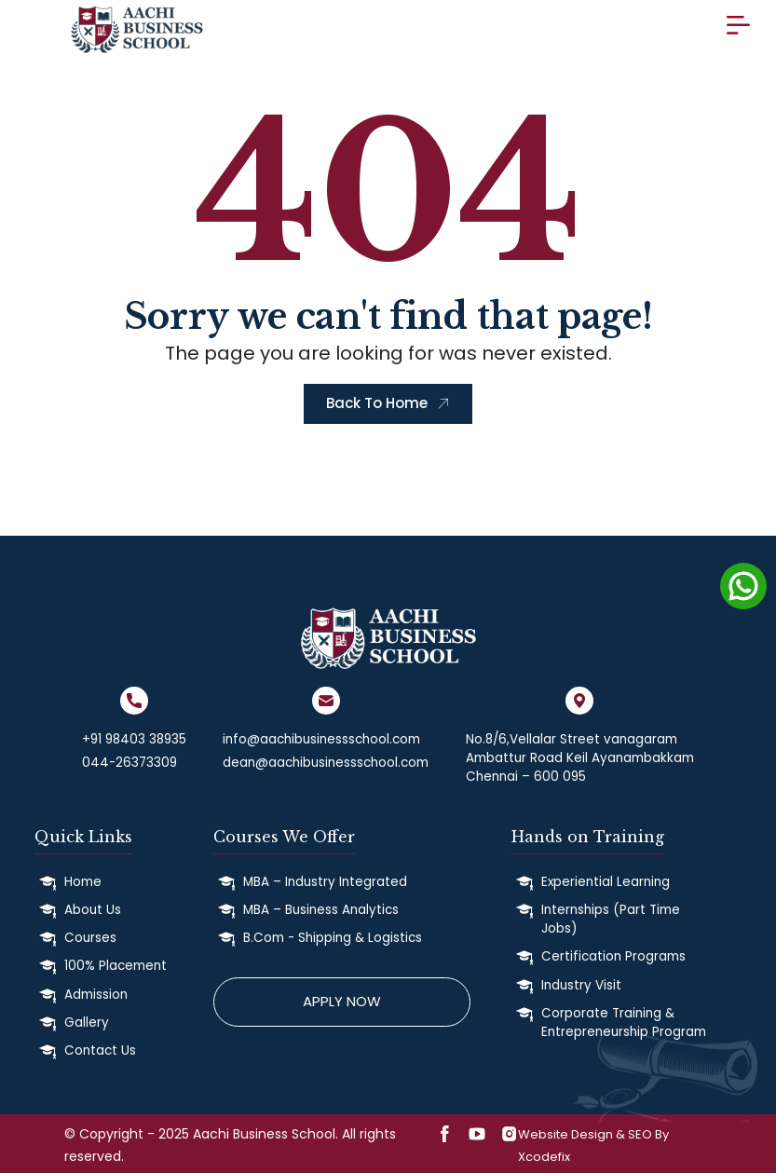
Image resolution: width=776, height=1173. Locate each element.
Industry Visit (581, 985)
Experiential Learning (605, 882)
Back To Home (388, 403)
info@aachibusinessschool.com (321, 739)
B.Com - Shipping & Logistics (332, 938)
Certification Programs (613, 956)
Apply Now (342, 1001)
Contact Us (100, 1050)
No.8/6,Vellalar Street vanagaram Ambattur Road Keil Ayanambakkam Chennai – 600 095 (580, 758)
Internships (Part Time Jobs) (610, 919)
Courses (90, 938)
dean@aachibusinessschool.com (326, 762)
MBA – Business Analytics (321, 910)
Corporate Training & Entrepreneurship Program (623, 1022)
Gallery (86, 1022)
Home (83, 882)
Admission (96, 994)
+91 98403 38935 (134, 739)
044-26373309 (129, 762)
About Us (92, 910)
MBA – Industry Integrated (325, 882)
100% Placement (115, 966)
